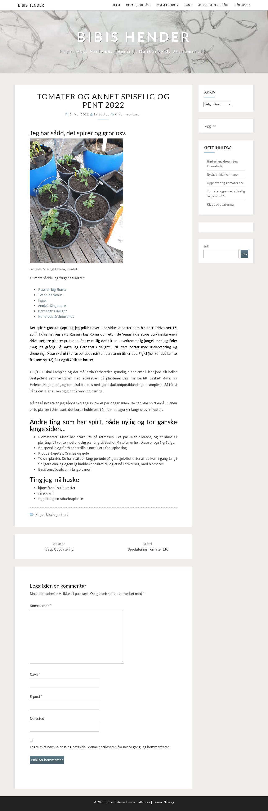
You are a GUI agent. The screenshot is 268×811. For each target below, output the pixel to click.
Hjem (116, 5)
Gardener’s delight (52, 311)
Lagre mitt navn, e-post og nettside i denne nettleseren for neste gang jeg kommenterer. (100, 746)
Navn (35, 674)
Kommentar (40, 605)
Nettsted (37, 718)
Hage (188, 5)
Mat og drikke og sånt (213, 5)
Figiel (42, 300)
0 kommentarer (128, 114)
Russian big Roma (52, 289)
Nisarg (169, 802)
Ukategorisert (57, 514)
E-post (36, 696)
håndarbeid (242, 5)
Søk (206, 246)
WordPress (141, 802)
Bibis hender (31, 5)
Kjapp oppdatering (220, 204)
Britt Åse (102, 114)
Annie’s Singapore (52, 305)
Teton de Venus (50, 294)
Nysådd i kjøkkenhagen (223, 174)
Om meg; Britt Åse (138, 5)
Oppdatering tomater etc (225, 183)
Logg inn (210, 126)
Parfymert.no (165, 5)
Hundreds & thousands (56, 316)
